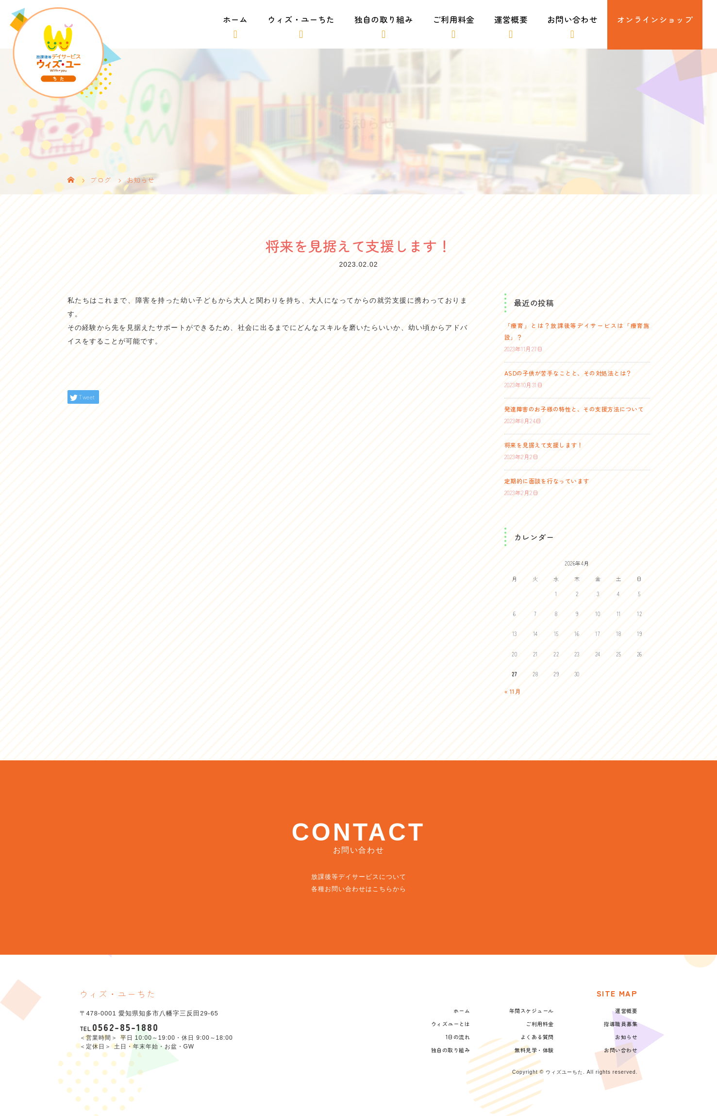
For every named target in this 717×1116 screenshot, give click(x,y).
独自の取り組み (383, 19)
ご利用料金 (454, 19)
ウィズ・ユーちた (301, 19)
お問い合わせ (572, 19)
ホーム (235, 19)
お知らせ (626, 1037)
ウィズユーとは (450, 1024)
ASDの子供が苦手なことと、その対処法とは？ (568, 373)
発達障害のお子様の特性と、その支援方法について (574, 409)
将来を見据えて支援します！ (544, 445)
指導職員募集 (620, 1024)
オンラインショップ (655, 19)
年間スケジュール (531, 1010)
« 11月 (512, 691)
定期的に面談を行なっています (546, 481)
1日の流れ (458, 1037)
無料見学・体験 (534, 1050)
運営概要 (511, 19)
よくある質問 (537, 1037)
